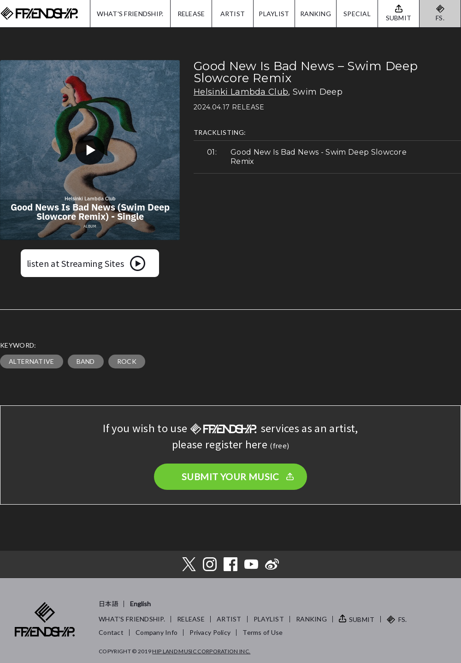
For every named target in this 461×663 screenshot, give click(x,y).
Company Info (156, 632)
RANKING (315, 14)
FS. (440, 18)
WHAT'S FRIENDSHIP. (130, 14)
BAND (86, 361)
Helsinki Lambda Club (241, 92)
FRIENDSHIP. (39, 13)
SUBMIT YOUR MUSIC (230, 476)
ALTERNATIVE (31, 361)
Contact (111, 632)
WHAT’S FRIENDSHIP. (132, 619)
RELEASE (191, 14)
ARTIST (232, 14)
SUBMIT (362, 619)
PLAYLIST (274, 14)
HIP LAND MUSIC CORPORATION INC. (201, 651)
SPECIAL (357, 14)
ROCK (126, 361)
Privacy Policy (209, 632)
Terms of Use (262, 632)
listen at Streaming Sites (75, 263)
